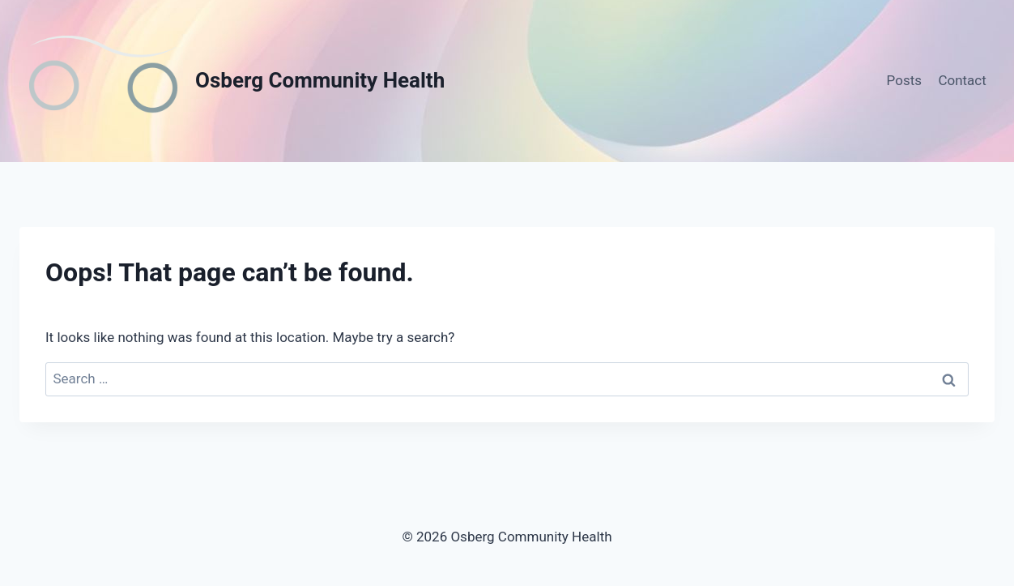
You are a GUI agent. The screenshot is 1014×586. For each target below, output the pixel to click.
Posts (904, 80)
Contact (962, 80)
